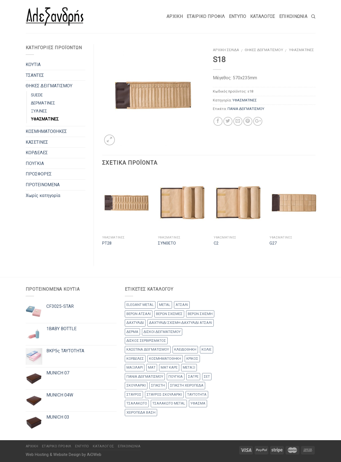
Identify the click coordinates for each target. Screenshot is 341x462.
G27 (273, 243)
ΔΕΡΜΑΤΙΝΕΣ (43, 103)
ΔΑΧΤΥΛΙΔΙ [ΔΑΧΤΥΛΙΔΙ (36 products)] (135, 323)
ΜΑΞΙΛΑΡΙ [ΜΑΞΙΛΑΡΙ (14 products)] (134, 367)
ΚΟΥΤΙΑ (33, 64)
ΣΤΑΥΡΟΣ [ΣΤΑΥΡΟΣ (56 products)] (133, 394)
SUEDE (37, 95)
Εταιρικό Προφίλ (206, 16)
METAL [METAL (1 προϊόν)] (164, 305)
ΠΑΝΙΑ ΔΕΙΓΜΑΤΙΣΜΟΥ (246, 109)
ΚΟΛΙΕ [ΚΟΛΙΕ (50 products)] (207, 349)
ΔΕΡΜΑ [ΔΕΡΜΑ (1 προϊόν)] (132, 332)
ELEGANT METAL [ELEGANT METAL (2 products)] (140, 305)
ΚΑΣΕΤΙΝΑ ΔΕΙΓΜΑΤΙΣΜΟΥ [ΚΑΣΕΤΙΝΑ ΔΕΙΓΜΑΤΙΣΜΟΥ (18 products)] (147, 349)
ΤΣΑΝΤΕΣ (35, 75)
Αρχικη (174, 16)
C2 (216, 243)
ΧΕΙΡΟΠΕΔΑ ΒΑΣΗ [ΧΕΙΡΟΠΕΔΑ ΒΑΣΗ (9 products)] (140, 412)
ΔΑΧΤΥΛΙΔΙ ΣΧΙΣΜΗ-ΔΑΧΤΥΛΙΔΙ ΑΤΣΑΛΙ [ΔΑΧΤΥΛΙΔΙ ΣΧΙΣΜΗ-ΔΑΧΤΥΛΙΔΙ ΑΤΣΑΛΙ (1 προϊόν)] (180, 323)
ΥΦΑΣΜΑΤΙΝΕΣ (301, 50)
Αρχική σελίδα (226, 50)
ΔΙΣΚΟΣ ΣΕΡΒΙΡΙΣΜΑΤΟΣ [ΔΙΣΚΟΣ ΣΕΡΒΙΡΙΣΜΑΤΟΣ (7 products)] (146, 340)
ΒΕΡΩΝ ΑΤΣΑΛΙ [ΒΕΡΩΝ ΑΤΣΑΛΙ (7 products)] (138, 314)
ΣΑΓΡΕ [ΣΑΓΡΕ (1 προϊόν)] (193, 376)
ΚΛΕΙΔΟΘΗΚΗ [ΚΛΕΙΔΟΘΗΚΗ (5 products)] (185, 349)
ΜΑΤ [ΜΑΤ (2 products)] (151, 367)
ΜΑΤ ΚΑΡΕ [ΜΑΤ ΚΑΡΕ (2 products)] (169, 367)
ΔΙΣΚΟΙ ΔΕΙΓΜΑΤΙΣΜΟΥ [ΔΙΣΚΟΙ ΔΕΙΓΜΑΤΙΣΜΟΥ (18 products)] (162, 332)
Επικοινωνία (293, 16)
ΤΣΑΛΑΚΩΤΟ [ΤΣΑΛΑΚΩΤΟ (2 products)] (136, 403)
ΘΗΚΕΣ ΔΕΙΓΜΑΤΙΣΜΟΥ (264, 50)
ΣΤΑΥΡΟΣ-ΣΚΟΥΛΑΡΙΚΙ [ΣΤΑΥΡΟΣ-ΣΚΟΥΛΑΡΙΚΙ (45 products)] (164, 394)
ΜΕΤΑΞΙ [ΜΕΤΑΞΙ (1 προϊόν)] (189, 367)
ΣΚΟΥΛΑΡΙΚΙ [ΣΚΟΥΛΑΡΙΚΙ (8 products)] (136, 385)
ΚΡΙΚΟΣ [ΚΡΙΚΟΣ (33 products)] (192, 358)
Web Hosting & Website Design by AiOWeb (63, 454)
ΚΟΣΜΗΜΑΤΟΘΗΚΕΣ (46, 131)
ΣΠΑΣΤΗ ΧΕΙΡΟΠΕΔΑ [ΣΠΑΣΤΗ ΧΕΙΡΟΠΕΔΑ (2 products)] (186, 385)
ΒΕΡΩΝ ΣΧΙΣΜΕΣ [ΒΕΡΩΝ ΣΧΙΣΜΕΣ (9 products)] (169, 314)
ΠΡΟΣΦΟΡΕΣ (39, 174)
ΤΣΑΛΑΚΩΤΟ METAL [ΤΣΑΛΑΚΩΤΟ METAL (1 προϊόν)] (168, 403)
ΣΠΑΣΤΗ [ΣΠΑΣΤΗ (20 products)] (158, 385)
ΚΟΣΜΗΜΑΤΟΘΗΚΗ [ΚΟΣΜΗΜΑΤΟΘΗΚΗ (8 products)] (165, 358)
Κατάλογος (262, 16)
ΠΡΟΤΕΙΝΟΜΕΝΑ (43, 184)
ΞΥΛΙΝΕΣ (39, 111)
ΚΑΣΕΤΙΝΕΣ (37, 142)
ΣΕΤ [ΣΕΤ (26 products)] (207, 376)
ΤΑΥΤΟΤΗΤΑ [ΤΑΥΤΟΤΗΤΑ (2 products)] (197, 394)
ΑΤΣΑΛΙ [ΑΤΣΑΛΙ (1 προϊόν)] (182, 305)
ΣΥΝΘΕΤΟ (167, 243)
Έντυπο (237, 16)
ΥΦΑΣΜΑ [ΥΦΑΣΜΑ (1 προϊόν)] (198, 403)
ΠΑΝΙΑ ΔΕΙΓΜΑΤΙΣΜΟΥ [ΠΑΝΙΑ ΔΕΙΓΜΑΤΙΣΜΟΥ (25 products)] (144, 376)
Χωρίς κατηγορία (43, 195)
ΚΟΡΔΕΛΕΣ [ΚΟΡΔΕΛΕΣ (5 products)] (135, 358)
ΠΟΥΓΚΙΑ (35, 163)
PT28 (107, 243)
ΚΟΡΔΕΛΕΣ (37, 152)
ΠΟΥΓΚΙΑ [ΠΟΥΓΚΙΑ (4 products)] (175, 376)
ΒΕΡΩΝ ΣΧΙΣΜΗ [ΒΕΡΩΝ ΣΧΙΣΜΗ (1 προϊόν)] (200, 314)
